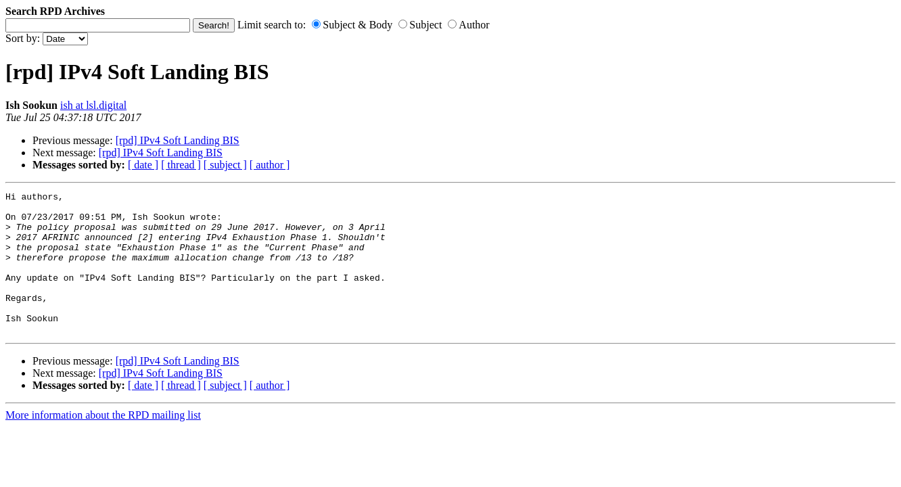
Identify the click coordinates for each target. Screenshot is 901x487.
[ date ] (143, 164)
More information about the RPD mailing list (103, 443)
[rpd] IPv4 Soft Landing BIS (177, 140)
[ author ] (270, 164)
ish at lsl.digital (93, 105)
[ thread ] (181, 164)
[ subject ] (225, 164)
